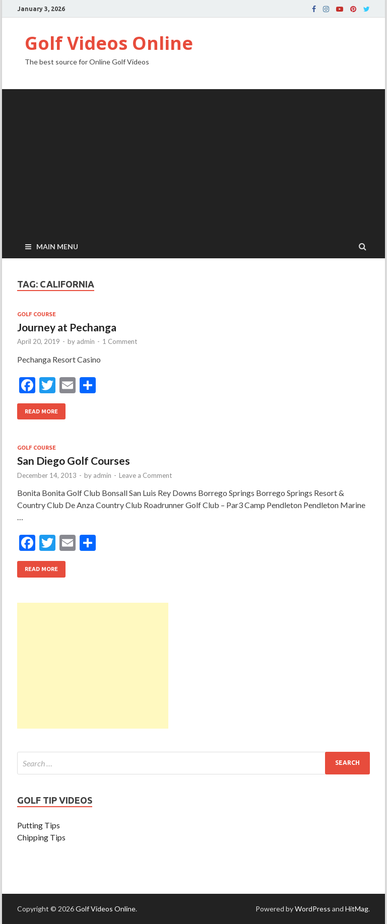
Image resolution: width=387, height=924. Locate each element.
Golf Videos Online (109, 43)
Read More (37, 408)
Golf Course (36, 314)
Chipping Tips (41, 837)
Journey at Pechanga (66, 327)
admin (86, 341)
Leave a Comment (145, 475)
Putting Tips (38, 825)
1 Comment (119, 341)
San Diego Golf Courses (73, 460)
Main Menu (57, 246)
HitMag (356, 908)
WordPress (313, 908)
